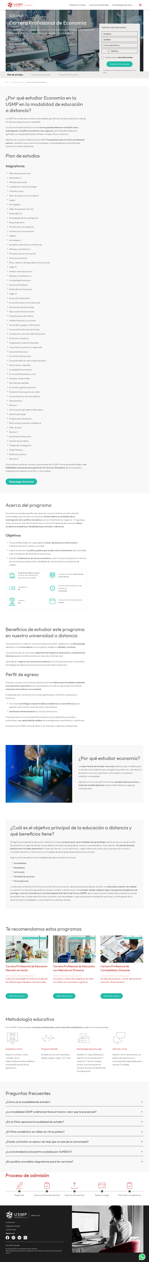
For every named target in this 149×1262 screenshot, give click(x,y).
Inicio (7, 82)
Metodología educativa (122, 5)
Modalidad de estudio (41, 74)
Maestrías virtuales (77, 5)
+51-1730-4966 (11, 1230)
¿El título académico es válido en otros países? (35, 1131)
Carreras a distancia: (17, 82)
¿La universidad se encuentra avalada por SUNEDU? (39, 1151)
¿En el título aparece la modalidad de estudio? (35, 1121)
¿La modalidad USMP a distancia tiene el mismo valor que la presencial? (51, 1111)
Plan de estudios (15, 74)
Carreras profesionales (99, 5)
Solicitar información (119, 64)
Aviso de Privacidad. (125, 57)
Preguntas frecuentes (69, 74)
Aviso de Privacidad (12, 1245)
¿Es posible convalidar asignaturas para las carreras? (39, 1161)
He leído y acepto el (119, 57)
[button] (140, 5)
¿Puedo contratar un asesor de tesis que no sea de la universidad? (47, 1141)
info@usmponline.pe (13, 1226)
